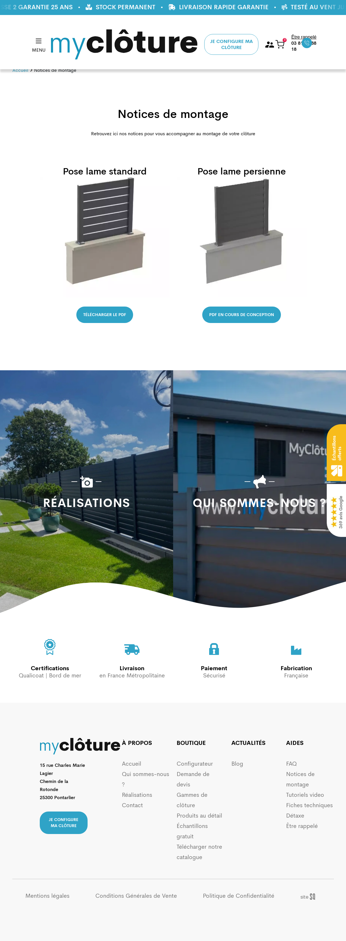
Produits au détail (199, 815)
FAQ (291, 763)
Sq (310, 897)
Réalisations (137, 795)
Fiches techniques (309, 805)
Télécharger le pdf (104, 314)
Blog (237, 763)
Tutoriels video (305, 795)
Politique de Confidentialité (238, 895)
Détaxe (295, 815)
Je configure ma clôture (231, 44)
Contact (132, 805)
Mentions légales (47, 895)
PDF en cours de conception (241, 314)
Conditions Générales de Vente (136, 895)
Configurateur (195, 763)
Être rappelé (302, 826)
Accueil (20, 70)
